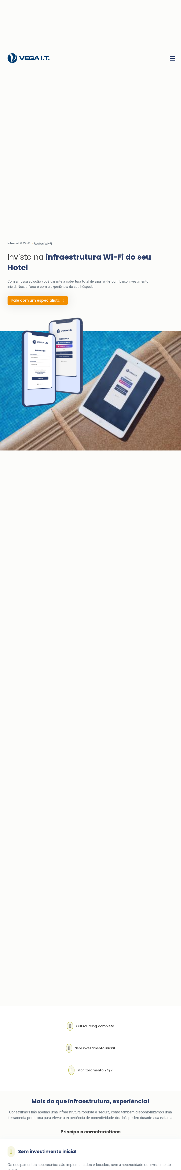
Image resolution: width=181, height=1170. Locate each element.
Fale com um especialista (37, 300)
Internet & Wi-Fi (19, 243)
